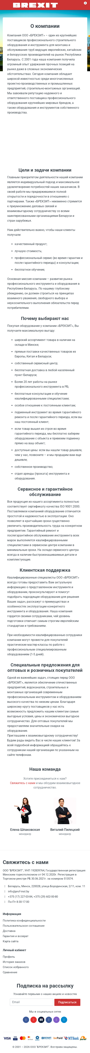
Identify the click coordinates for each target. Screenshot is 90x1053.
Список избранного (16, 967)
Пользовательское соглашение (24, 925)
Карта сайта (10, 941)
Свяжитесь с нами (22, 783)
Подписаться (67, 1002)
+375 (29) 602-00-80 (46, 896)
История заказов (14, 962)
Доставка (9, 931)
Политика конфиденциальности (24, 920)
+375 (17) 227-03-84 (20, 896)
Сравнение (10, 972)
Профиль (9, 956)
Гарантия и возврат (15, 936)
